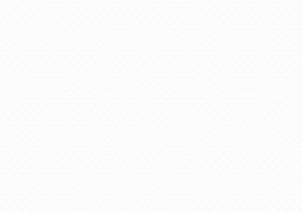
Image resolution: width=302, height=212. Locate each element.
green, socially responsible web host (161, 205)
